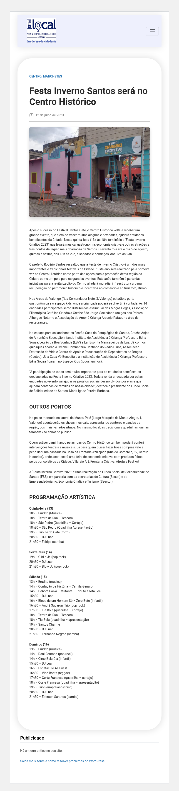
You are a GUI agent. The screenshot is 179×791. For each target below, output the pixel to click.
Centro (35, 76)
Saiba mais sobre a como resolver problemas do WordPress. (62, 761)
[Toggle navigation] (152, 31)
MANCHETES (52, 76)
